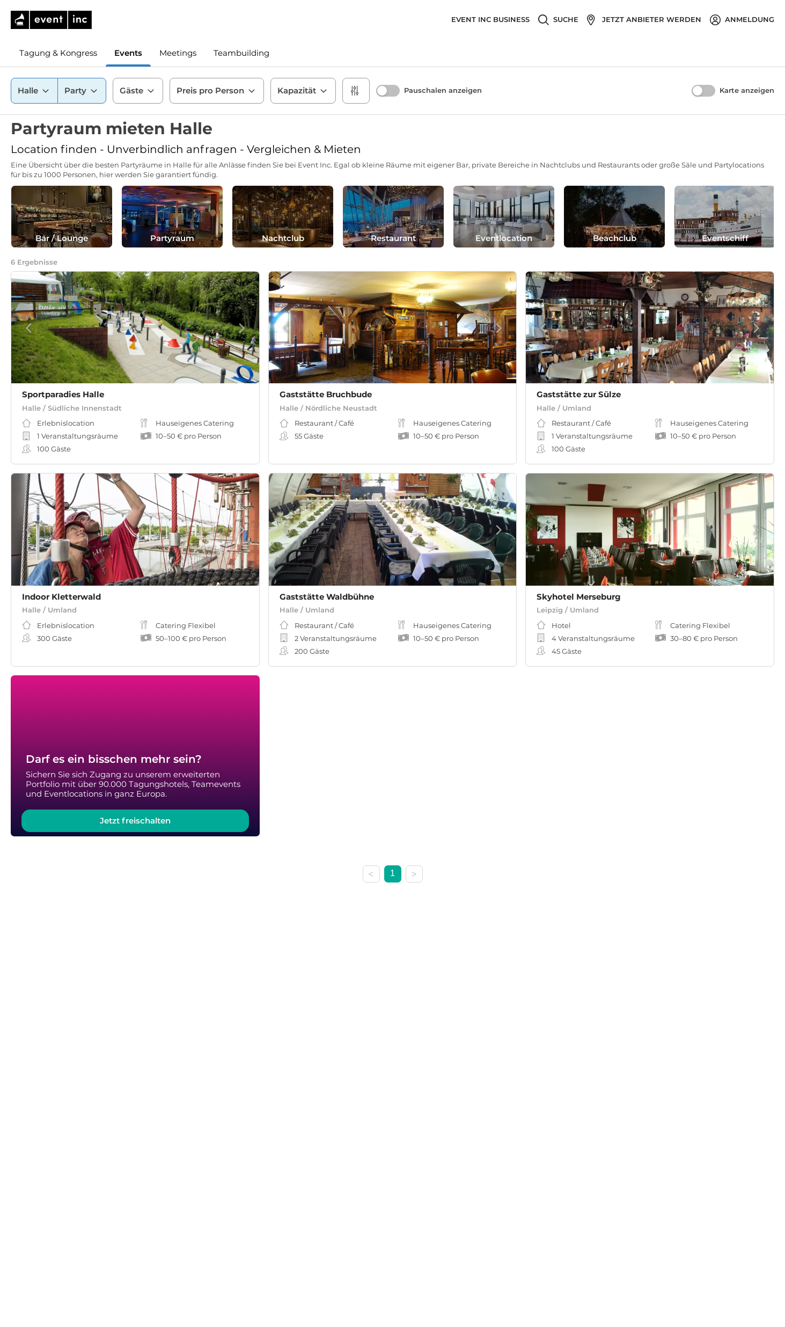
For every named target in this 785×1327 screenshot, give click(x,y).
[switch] (388, 91)
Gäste (138, 90)
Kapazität (303, 90)
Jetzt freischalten (135, 820)
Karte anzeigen (747, 90)
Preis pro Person (217, 90)
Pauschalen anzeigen (443, 90)
